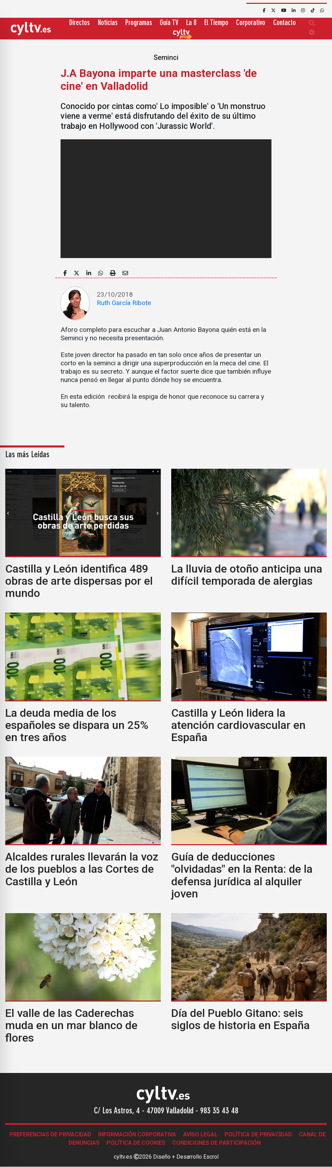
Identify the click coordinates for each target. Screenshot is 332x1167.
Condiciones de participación (216, 1142)
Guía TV (169, 23)
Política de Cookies (135, 1142)
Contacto (284, 23)
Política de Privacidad (258, 1134)
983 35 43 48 (219, 1111)
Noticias (108, 23)
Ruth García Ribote (124, 303)
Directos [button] (79, 23)
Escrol (211, 1156)
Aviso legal (200, 1134)
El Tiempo (216, 23)
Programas (138, 23)
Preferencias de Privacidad (50, 1134)
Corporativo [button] (250, 23)
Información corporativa (137, 1134)
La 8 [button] (191, 23)
